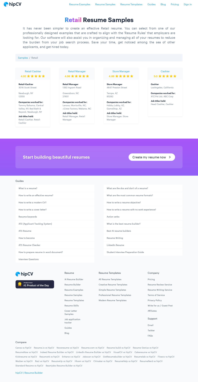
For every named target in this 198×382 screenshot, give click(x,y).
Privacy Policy (155, 300)
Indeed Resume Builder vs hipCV (57, 352)
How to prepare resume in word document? (41, 252)
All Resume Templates (110, 279)
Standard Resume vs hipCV (29, 365)
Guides (151, 4)
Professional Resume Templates (115, 295)
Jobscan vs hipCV (92, 356)
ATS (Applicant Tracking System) (35, 223)
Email (150, 325)
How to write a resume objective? (124, 202)
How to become (27, 238)
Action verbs (113, 216)
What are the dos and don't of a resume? (127, 188)
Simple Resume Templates (112, 289)
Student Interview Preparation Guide (125, 252)
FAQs (150, 335)
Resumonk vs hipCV (49, 356)
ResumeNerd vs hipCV (151, 361)
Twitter (151, 330)
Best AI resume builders (119, 231)
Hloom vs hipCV (83, 361)
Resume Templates (131, 4)
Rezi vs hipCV (42, 361)
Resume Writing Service (160, 289)
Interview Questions (29, 259)
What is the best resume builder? (123, 223)
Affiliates (152, 310)
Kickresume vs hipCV (26, 356)
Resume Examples (79, 4)
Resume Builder (73, 284)
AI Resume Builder (74, 279)
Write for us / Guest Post (160, 305)
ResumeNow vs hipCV (26, 352)
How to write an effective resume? (36, 195)
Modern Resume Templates (113, 300)
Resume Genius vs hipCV (145, 347)
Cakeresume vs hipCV (146, 352)
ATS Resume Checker (29, 245)
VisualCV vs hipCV (122, 352)
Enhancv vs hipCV (71, 356)
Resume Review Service (160, 284)
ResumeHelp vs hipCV (126, 361)
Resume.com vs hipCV (92, 347)
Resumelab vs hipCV (144, 356)
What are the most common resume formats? (130, 195)
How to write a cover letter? (33, 209)
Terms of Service (156, 295)
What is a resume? (28, 188)
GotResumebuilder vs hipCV (117, 356)
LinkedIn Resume (115, 245)
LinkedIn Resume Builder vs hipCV (93, 352)
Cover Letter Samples (71, 312)
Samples (23, 57)
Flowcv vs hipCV (166, 356)
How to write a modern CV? (32, 202)
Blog (163, 4)
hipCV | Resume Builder (29, 372)
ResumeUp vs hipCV (62, 361)
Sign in (188, 4)
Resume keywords (28, 216)
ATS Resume (25, 231)
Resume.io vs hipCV (44, 347)
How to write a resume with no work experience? (131, 209)
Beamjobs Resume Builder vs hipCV (64, 365)
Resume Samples (105, 4)
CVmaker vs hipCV (102, 361)
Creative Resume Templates (113, 284)
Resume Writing (115, 238)
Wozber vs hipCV (24, 361)
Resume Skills (72, 305)
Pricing (175, 4)
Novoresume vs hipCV (68, 347)
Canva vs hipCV (23, 347)
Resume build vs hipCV (118, 347)
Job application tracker (72, 321)
